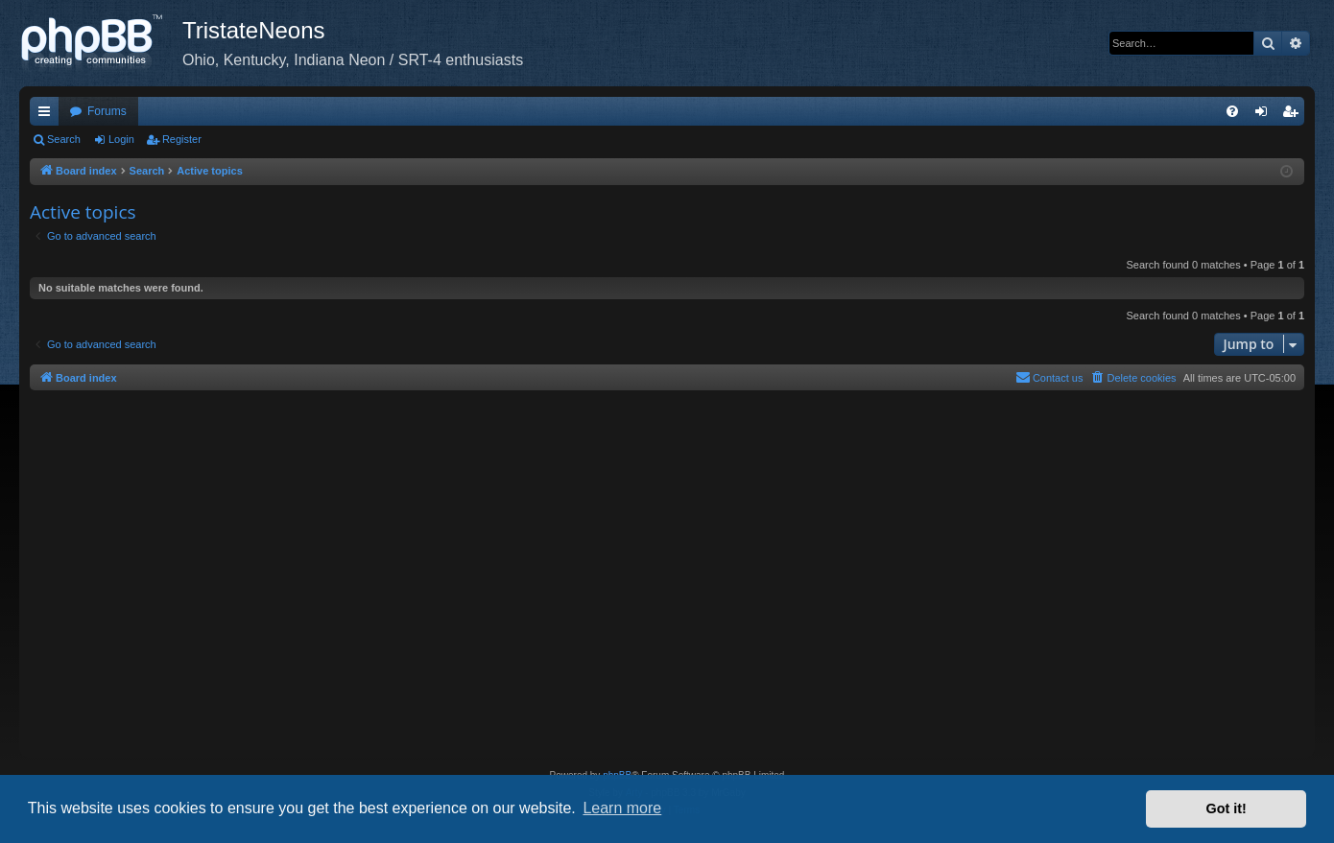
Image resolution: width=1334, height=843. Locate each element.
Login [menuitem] (1265, 115)
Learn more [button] (622, 808)
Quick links (48, 115)
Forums (107, 111)
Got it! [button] (1226, 808)
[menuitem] (1232, 111)
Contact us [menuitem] (1049, 377)
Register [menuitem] (1294, 115)
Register (182, 139)
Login (121, 139)
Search (64, 139)
